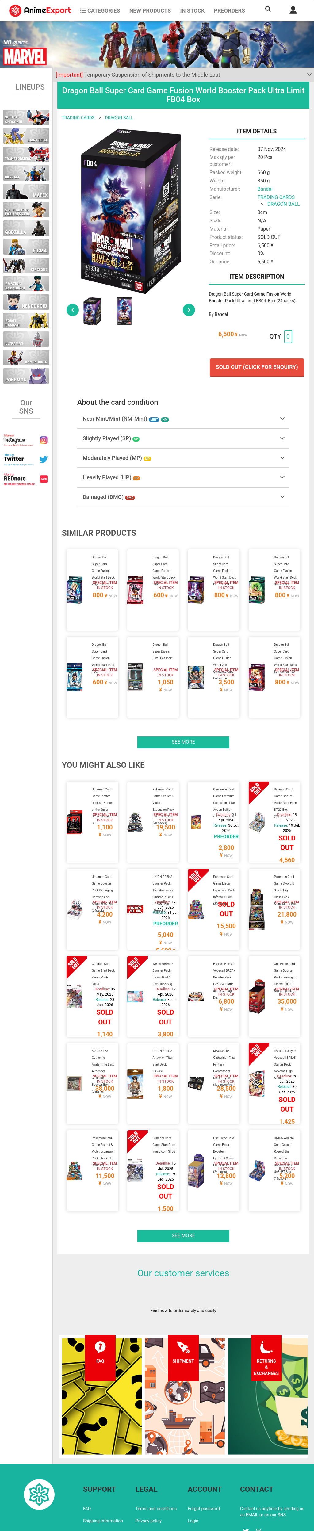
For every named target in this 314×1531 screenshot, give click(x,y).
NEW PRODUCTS (150, 10)
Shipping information (103, 1468)
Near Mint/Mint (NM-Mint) (126, 418)
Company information (156, 1481)
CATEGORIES (100, 10)
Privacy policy (149, 1468)
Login (193, 1468)
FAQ (87, 1456)
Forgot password (204, 1456)
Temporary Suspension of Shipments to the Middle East (138, 74)
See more (183, 727)
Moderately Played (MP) (117, 458)
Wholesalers (199, 1481)
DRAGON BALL (119, 117)
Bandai (265, 189)
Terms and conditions (156, 1456)
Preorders (229, 10)
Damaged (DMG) (109, 497)
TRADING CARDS (78, 117)
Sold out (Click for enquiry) (257, 367)
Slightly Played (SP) (111, 438)
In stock (192, 10)
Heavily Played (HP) (111, 477)
